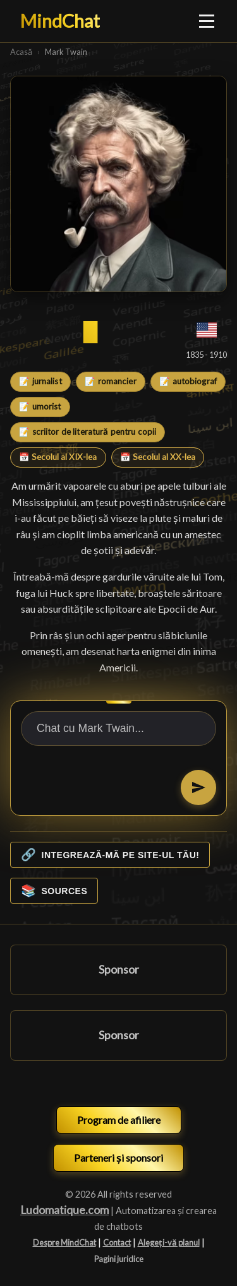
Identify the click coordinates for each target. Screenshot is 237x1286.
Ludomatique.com (64, 1210)
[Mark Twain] (118, 184)
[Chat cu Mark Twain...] (118, 728)
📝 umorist (40, 406)
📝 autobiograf (188, 381)
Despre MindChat (64, 1242)
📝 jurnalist (40, 381)
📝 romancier (110, 381)
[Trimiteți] (198, 787)
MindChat (60, 21)
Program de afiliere (119, 1120)
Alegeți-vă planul (169, 1242)
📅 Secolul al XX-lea (157, 457)
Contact (117, 1242)
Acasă (21, 52)
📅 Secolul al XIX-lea (58, 457)
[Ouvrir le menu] (207, 20)
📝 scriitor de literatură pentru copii (87, 432)
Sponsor (119, 969)
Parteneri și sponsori (118, 1158)
